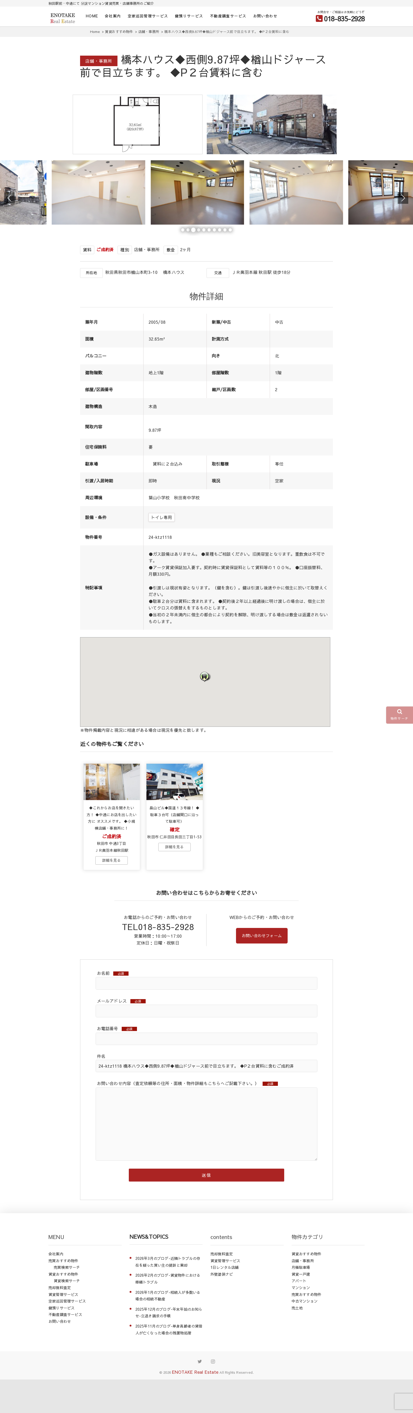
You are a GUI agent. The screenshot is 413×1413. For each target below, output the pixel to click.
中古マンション (305, 1334)
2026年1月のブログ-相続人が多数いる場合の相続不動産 (167, 1329)
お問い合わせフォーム (261, 967)
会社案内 (113, 15)
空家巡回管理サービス (148, 15)
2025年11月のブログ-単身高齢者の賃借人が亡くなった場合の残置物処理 (169, 1363)
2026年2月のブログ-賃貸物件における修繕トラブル (167, 1312)
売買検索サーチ (67, 1300)
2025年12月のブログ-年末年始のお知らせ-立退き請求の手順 (169, 1346)
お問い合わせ (265, 15)
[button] (205, 701)
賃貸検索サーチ (67, 1314)
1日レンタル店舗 (224, 1300)
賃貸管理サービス (63, 1327)
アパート (299, 1314)
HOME (92, 15)
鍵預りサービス (189, 15)
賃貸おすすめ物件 (63, 1307)
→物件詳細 (111, 891)
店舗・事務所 (303, 1294)
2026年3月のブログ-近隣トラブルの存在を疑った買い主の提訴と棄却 (167, 1295)
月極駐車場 (301, 1300)
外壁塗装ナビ (221, 1307)
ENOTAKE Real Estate (195, 1405)
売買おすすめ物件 (63, 1294)
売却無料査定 (59, 1321)
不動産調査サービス (228, 15)
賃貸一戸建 (301, 1307)
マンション (301, 1321)
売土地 (297, 1341)
